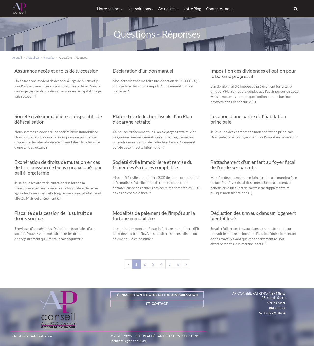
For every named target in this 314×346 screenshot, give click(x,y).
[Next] (186, 264)
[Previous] (128, 264)
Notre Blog (192, 8)
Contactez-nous (219, 8)
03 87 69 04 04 (274, 313)
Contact (279, 308)
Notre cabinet (110, 8)
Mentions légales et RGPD (128, 341)
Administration (41, 336)
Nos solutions (140, 8)
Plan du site (20, 336)
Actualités (168, 8)
